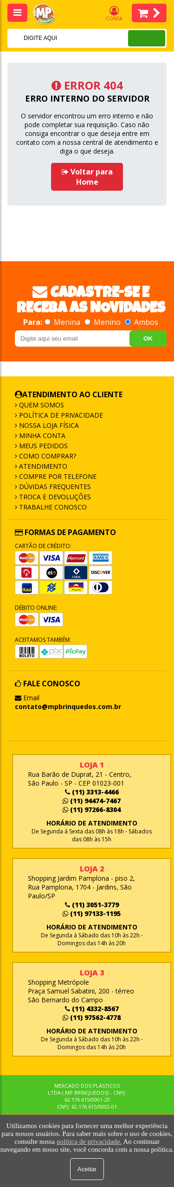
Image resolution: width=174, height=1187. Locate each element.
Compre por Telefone (57, 476)
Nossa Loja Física (48, 425)
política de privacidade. (89, 1141)
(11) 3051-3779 (92, 904)
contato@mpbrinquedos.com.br (68, 706)
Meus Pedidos (42, 445)
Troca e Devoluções (54, 496)
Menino (103, 322)
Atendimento (42, 466)
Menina (63, 322)
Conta (114, 14)
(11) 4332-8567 (92, 1008)
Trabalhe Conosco (52, 507)
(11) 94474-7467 (92, 800)
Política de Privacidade (60, 415)
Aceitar (87, 1169)
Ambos (141, 322)
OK (148, 338)
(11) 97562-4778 (92, 1017)
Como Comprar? (46, 456)
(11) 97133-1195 (92, 913)
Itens (149, 13)
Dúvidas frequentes (54, 486)
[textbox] (55, 38)
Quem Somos (40, 404)
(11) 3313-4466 (92, 791)
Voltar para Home (87, 177)
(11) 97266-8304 (92, 809)
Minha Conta (41, 435)
